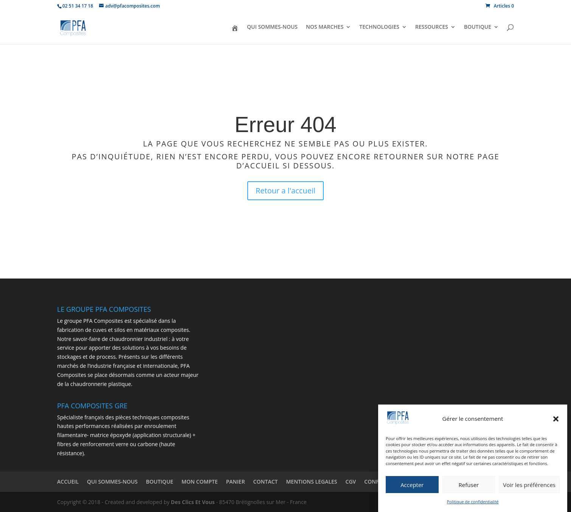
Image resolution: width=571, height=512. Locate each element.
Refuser (469, 485)
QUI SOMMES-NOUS (272, 27)
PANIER (235, 481)
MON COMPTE (200, 481)
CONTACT (265, 481)
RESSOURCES (431, 27)
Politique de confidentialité (473, 502)
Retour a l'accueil (285, 190)
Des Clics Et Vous (193, 502)
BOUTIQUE (477, 27)
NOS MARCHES (324, 27)
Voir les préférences (529, 485)
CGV (351, 481)
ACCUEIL (68, 481)
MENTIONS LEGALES (311, 481)
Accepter (412, 485)
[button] (556, 419)
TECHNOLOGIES (379, 27)
